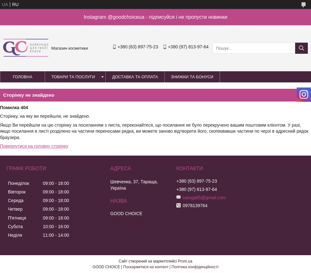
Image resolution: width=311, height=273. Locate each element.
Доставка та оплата (135, 76)
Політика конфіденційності (195, 267)
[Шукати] (301, 48)
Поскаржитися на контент (145, 267)
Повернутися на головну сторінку (34, 146)
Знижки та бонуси (192, 76)
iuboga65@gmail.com (204, 197)
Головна (22, 76)
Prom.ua (185, 261)
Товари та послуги (73, 76)
